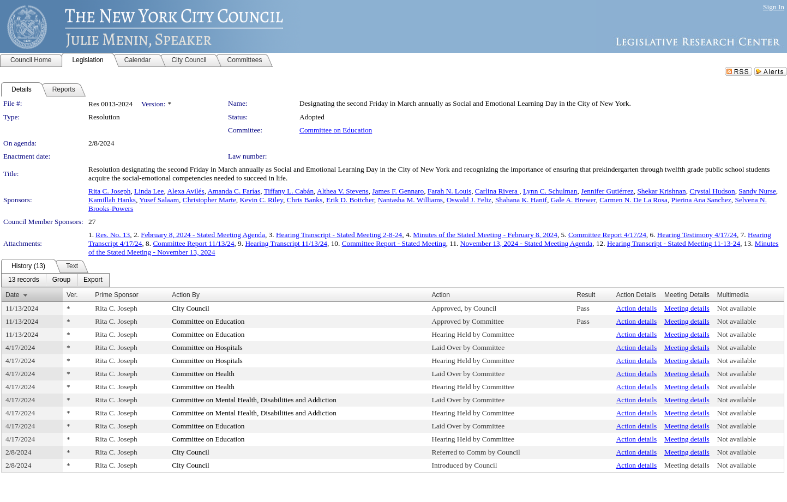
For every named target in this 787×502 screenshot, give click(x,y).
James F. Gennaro (398, 191)
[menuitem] (24, 280)
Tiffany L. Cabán (289, 191)
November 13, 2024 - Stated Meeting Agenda (526, 243)
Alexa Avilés (185, 191)
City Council (190, 308)
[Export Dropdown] (93, 280)
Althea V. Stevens (343, 191)
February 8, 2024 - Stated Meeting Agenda (203, 235)
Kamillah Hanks (112, 200)
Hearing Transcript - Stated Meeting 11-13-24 (673, 243)
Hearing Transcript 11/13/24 (286, 243)
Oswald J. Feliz (469, 200)
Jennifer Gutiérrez (607, 191)
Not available (736, 308)
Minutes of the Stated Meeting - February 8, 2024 (485, 235)
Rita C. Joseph (109, 191)
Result (585, 295)
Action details (636, 308)
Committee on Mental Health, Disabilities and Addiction (254, 400)
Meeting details (687, 308)
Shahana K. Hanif (521, 200)
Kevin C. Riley (261, 200)
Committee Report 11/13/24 (193, 243)
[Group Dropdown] (61, 280)
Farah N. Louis (449, 191)
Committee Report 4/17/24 (607, 235)
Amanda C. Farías (234, 191)
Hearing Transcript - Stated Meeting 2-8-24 (339, 235)
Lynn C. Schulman (550, 191)
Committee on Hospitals (207, 347)
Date (12, 295)
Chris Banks (305, 200)
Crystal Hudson (712, 191)
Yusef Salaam (159, 200)
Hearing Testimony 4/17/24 (697, 235)
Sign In (773, 7)
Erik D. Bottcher (350, 200)
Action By (186, 295)
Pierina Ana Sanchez (701, 200)
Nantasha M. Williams (410, 200)
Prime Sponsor (116, 295)
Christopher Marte (209, 200)
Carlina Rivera (497, 191)
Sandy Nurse (757, 191)
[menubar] (55, 280)
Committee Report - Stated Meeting (394, 243)
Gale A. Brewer (573, 200)
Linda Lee (149, 191)
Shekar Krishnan (661, 191)
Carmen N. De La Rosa (633, 200)
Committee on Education (335, 130)
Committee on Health (203, 374)
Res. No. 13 (112, 235)
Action (441, 295)
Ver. (72, 295)
